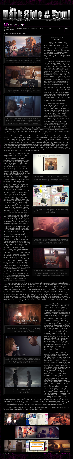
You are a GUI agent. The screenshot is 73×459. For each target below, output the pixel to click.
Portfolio (19, 20)
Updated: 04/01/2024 (53, 20)
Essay (11, 20)
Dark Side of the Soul (65, 453)
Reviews (27, 20)
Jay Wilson (12, 453)
